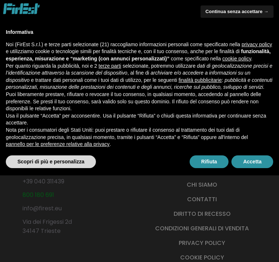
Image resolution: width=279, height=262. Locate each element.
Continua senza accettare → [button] (237, 11)
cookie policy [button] (236, 58)
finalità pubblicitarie (200, 80)
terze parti (109, 66)
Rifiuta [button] (209, 161)
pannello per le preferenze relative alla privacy (58, 144)
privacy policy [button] (257, 44)
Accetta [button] (252, 161)
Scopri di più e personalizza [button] (50, 161)
